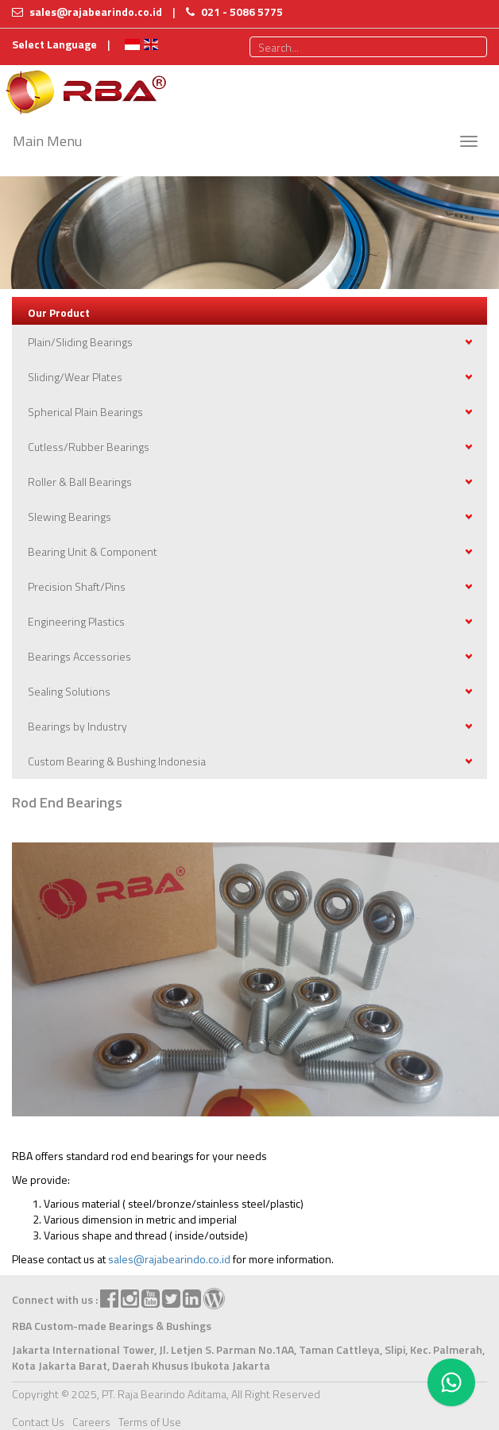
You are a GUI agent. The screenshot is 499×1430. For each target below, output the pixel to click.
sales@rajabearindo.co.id (169, 1259)
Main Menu (47, 141)
